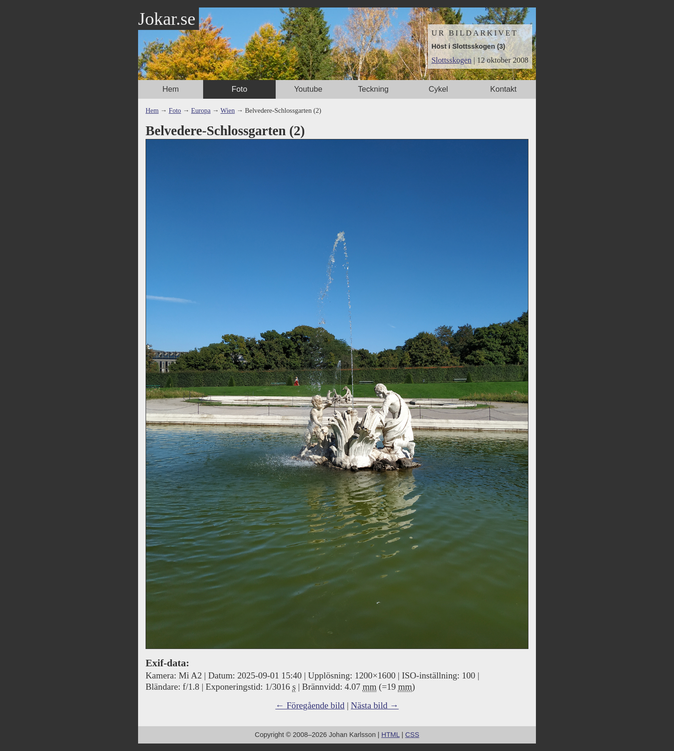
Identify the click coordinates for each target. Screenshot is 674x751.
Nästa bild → (375, 705)
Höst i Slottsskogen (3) (469, 46)
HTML (390, 734)
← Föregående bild (309, 705)
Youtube (308, 89)
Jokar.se (166, 19)
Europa (200, 110)
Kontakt (503, 89)
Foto (239, 89)
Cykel (438, 89)
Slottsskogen (452, 60)
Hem (170, 89)
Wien (227, 110)
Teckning (373, 89)
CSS (412, 734)
